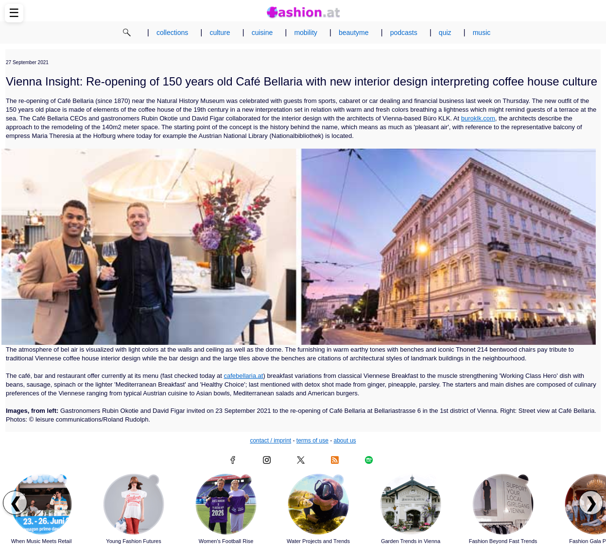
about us (345, 440)
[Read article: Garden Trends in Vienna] (410, 504)
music (482, 32)
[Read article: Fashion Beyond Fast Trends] (503, 504)
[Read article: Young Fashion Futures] (133, 504)
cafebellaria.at (243, 375)
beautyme (353, 32)
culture (219, 32)
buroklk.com (478, 118)
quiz (445, 32)
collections (172, 32)
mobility (305, 32)
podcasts (403, 32)
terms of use (312, 440)
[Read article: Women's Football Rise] (226, 504)
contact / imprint (270, 440)
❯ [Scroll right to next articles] (591, 503)
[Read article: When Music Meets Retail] (41, 504)
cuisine (262, 32)
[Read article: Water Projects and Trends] (318, 504)
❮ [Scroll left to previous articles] (15, 503)
